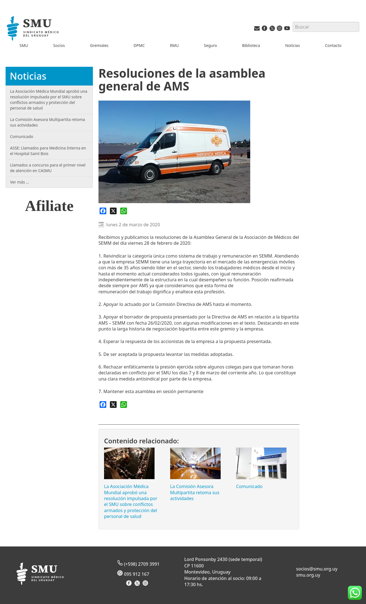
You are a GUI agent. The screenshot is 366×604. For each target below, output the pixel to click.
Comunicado (249, 486)
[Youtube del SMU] (287, 29)
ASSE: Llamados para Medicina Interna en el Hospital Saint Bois (48, 150)
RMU (174, 45)
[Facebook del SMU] (264, 29)
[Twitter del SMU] (272, 29)
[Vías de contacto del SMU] (257, 29)
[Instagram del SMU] (279, 29)
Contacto (333, 45)
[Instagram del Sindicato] (146, 584)
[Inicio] (33, 29)
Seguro (210, 45)
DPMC (139, 45)
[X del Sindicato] (137, 584)
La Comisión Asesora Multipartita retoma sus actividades (195, 492)
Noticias (292, 45)
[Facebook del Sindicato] (129, 584)
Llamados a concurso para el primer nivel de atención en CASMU (47, 167)
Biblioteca (251, 45)
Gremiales (99, 45)
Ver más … (19, 182)
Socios (59, 45)
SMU (24, 45)
